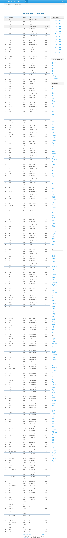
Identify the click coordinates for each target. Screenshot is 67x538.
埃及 (52, 381)
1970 (60, 25)
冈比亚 (53, 442)
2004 (52, 44)
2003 (60, 42)
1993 (56, 38)
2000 (60, 41)
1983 (52, 33)
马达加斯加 (54, 435)
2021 (60, 52)
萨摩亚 (53, 362)
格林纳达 (53, 295)
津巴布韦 (53, 426)
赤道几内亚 (54, 450)
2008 (56, 46)
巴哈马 (53, 330)
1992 (52, 38)
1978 (56, 29)
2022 (52, 54)
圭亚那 (53, 279)
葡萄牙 (53, 180)
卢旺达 (53, 439)
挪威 (52, 218)
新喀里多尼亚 (54, 372)
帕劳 (52, 360)
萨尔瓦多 (53, 324)
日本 (52, 95)
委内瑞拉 (53, 255)
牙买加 (53, 269)
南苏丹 (53, 444)
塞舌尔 (53, 408)
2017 (56, 50)
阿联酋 (53, 161)
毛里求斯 (53, 394)
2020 (56, 52)
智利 (52, 264)
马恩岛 (53, 230)
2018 (60, 50)
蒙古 (52, 119)
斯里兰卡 (53, 113)
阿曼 (52, 146)
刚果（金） (54, 410)
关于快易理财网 (25, 534)
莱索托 (53, 423)
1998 (52, 41)
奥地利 (53, 184)
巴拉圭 (53, 263)
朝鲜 (52, 124)
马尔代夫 (53, 117)
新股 (15, 1)
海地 (52, 298)
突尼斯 (53, 447)
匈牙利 (53, 188)
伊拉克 (53, 156)
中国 (52, 88)
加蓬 (52, 460)
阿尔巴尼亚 (54, 231)
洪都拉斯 (53, 306)
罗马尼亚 (53, 197)
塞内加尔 (53, 437)
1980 (52, 31)
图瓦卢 (53, 364)
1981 (56, 31)
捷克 (52, 186)
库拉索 (53, 316)
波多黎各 (53, 258)
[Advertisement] (34, 8)
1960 (56, 20)
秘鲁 (52, 310)
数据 (26, 1)
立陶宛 (53, 225)
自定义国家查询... (55, 78)
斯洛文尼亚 (54, 199)
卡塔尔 (53, 150)
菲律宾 (53, 98)
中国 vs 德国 (54, 67)
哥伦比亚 (53, 313)
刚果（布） (54, 427)
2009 (60, 46)
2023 (56, 54)
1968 (52, 25)
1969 (56, 25)
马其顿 (53, 222)
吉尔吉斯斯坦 (54, 159)
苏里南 (53, 311)
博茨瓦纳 (53, 398)
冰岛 (52, 183)
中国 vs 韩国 (54, 73)
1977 (52, 29)
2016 (52, 50)
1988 (60, 34)
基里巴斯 (53, 341)
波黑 (52, 239)
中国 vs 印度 (54, 70)
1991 (60, 36)
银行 (19, 1)
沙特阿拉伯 (54, 127)
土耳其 (53, 194)
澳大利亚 (53, 338)
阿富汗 (53, 138)
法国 (52, 173)
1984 (56, 33)
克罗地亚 (53, 201)
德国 (52, 172)
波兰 (52, 189)
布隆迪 (53, 421)
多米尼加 (53, 308)
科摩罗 (53, 431)
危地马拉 (53, 318)
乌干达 (53, 466)
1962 (52, 21)
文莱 (52, 148)
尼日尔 (53, 385)
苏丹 (52, 465)
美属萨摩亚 (54, 359)
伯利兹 (53, 290)
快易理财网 (8, 1)
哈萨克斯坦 (54, 134)
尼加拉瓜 (53, 261)
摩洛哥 (53, 418)
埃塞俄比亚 (54, 429)
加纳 (52, 389)
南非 (52, 379)
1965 (52, 23)
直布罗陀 (53, 204)
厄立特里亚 (54, 458)
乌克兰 (53, 234)
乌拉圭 (53, 271)
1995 (52, 39)
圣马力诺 (53, 202)
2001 (52, 42)
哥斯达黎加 (54, 280)
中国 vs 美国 (54, 62)
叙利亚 (53, 132)
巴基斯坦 (53, 111)
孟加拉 (53, 121)
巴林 (52, 163)
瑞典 (52, 246)
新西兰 (53, 339)
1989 (52, 36)
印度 (52, 116)
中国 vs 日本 (54, 63)
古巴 (52, 332)
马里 (52, 463)
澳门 (52, 92)
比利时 (53, 175)
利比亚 (53, 395)
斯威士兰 (53, 453)
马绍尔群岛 (54, 351)
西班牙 (53, 178)
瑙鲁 (52, 373)
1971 (52, 26)
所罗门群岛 (54, 370)
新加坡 (53, 93)
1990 (56, 36)
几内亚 (53, 406)
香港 (52, 90)
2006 (60, 44)
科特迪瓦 (53, 448)
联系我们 (29, 534)
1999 (56, 41)
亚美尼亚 (53, 164)
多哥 (52, 415)
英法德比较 (54, 76)
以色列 (53, 143)
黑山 (52, 212)
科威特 (53, 155)
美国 (52, 251)
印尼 (52, 104)
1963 (56, 21)
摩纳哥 (53, 244)
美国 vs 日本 (54, 65)
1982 (60, 31)
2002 (56, 42)
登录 (62, 1)
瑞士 (52, 181)
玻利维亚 (53, 256)
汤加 (52, 365)
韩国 (52, 100)
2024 (60, 54)
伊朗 (52, 158)
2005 (56, 44)
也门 (52, 130)
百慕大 (53, 289)
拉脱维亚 (53, 217)
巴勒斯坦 (53, 125)
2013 (52, 49)
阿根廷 (53, 329)
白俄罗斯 (53, 213)
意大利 (53, 176)
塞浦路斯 (53, 238)
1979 (60, 29)
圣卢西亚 (53, 301)
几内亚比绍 (54, 452)
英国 (52, 170)
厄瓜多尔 (53, 314)
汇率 (23, 1)
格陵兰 (53, 297)
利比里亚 (53, 392)
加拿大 (53, 253)
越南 (52, 103)
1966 (56, 23)
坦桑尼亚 (53, 397)
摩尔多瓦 (53, 223)
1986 (52, 34)
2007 (52, 46)
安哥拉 (53, 382)
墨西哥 (53, 300)
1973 (60, 26)
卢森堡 (53, 220)
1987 (56, 34)
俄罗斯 (53, 192)
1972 (56, 26)
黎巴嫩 (53, 129)
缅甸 (52, 109)
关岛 (52, 346)
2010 (52, 47)
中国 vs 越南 (54, 71)
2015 (60, 49)
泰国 (52, 96)
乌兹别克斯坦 (54, 153)
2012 (60, 47)
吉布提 (53, 405)
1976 (60, 28)
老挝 (52, 108)
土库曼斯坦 (54, 135)
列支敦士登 (54, 207)
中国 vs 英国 (54, 68)
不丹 (52, 142)
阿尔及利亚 (54, 384)
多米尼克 (53, 277)
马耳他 (53, 209)
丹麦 (52, 228)
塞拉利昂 (53, 403)
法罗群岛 (53, 226)
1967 (60, 23)
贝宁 (52, 411)
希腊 (52, 191)
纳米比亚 (53, 387)
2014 (56, 49)
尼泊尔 (53, 114)
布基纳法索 (54, 400)
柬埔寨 (53, 106)
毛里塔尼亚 (54, 402)
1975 (56, 28)
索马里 (53, 456)
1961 (60, 20)
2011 (56, 47)
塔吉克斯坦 (54, 140)
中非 (52, 455)
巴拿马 (53, 327)
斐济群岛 (53, 352)
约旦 (52, 122)
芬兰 (52, 205)
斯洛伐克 (53, 236)
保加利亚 (53, 196)
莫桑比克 (53, 424)
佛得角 (53, 390)
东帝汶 (53, 145)
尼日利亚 (53, 413)
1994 (60, 38)
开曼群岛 (53, 322)
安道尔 (53, 215)
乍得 (52, 419)
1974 (52, 28)
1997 (60, 39)
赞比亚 (53, 440)
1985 (60, 33)
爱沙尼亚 (53, 241)
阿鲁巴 (53, 326)
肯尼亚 (53, 445)
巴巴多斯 (53, 319)
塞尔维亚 (53, 233)
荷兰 (52, 210)
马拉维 (53, 461)
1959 (52, 20)
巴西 (52, 321)
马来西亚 (53, 101)
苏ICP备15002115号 (27, 537)
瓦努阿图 (53, 357)
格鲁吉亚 (53, 137)
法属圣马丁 (54, 272)
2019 (52, 52)
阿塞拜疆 (53, 151)
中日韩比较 (54, 75)
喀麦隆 (53, 416)
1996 (56, 39)
